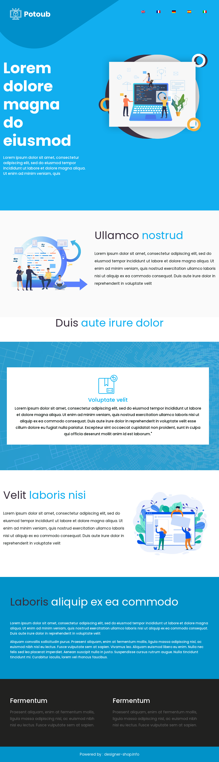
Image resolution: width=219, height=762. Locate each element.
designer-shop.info (121, 754)
